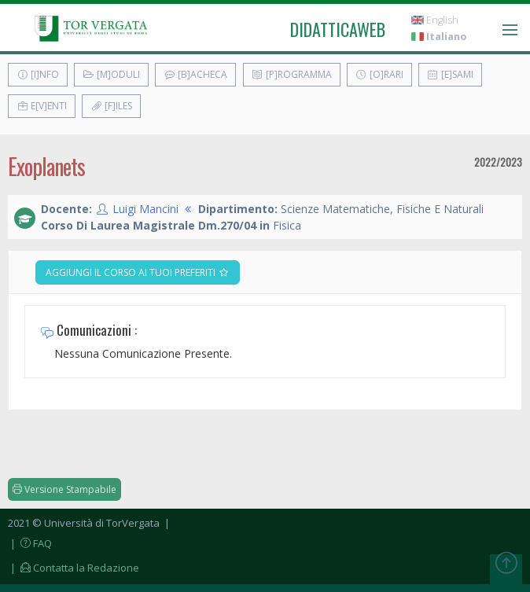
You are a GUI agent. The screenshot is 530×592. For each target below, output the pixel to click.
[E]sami (450, 74)
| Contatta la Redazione (73, 568)
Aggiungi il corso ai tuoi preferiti (138, 272)
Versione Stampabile (64, 489)
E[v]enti (42, 105)
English (434, 20)
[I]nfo (38, 74)
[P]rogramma (292, 74)
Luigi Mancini (145, 208)
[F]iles (111, 105)
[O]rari (379, 74)
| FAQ (30, 543)
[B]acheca (195, 74)
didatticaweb (337, 29)
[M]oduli (111, 74)
